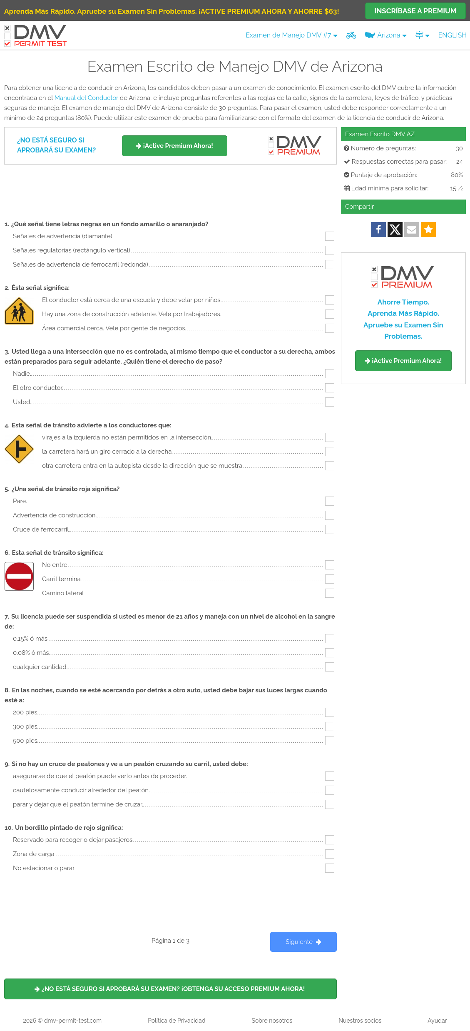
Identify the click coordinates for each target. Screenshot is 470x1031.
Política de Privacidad (176, 1020)
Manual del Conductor (86, 98)
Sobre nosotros (271, 1020)
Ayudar (437, 1020)
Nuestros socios (359, 1020)
